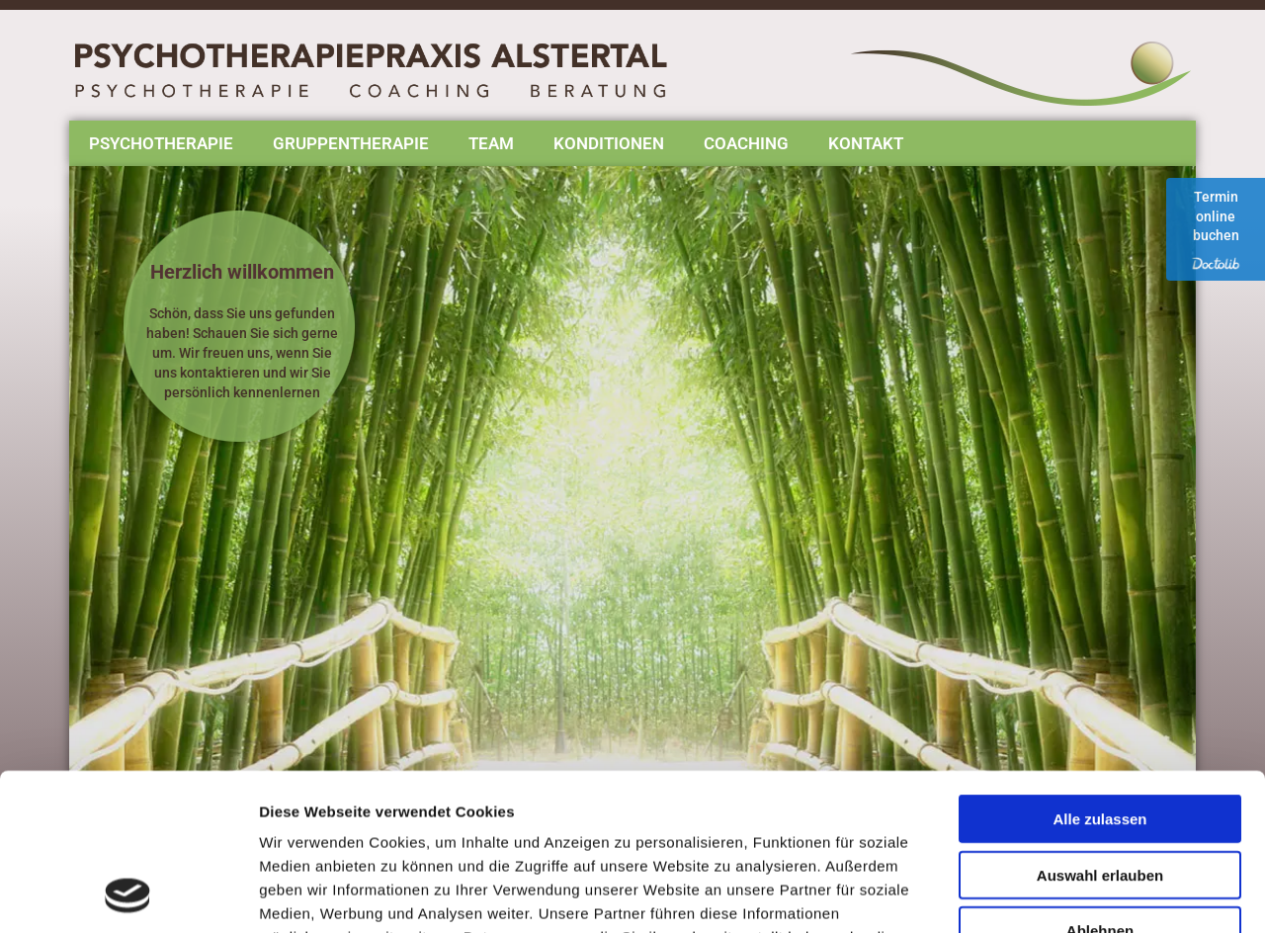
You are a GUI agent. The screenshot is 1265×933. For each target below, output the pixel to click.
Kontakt (865, 143)
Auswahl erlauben (1100, 728)
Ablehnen (1100, 783)
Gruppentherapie (351, 143)
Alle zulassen (1099, 671)
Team (491, 143)
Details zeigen (1051, 894)
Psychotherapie (161, 143)
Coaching (746, 143)
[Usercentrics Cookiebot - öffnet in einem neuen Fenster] (128, 894)
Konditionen (608, 143)
